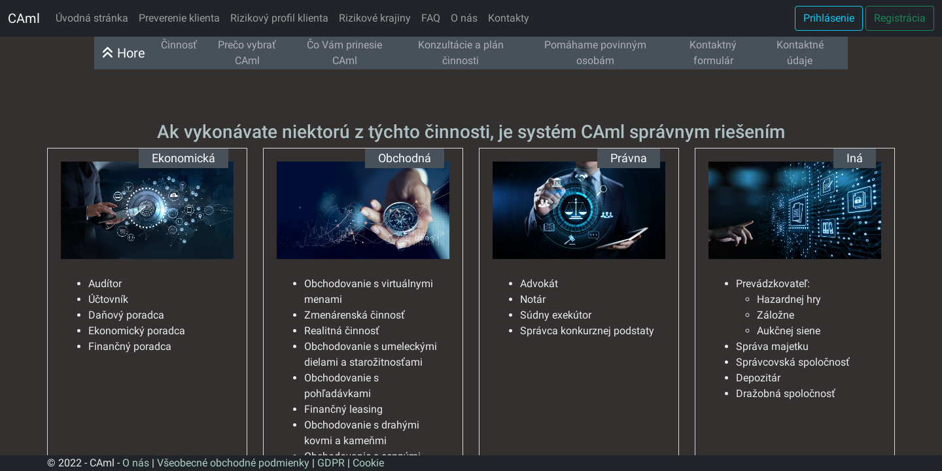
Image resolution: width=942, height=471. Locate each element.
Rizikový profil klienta (279, 18)
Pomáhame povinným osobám (595, 53)
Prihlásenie (828, 18)
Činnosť (179, 45)
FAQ (430, 18)
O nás (464, 18)
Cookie (368, 463)
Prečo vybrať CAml (247, 53)
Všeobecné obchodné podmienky (233, 463)
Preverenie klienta (179, 18)
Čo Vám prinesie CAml (344, 53)
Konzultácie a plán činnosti (461, 53)
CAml (24, 18)
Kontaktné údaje (800, 53)
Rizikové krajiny (375, 18)
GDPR (331, 463)
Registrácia (900, 18)
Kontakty (508, 18)
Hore (123, 53)
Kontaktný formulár (713, 53)
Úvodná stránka (92, 18)
